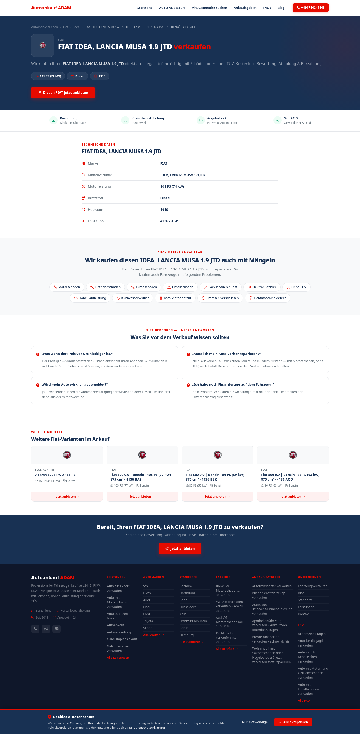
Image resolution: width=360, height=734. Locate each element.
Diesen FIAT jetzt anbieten (63, 92)
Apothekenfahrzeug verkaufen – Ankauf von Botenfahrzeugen (269, 625)
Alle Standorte (191, 642)
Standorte (305, 600)
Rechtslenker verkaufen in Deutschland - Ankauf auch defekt (230, 635)
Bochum (186, 586)
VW (145, 586)
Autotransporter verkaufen (272, 586)
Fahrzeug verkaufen (312, 586)
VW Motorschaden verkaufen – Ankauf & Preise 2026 (230, 603)
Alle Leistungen (119, 657)
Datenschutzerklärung (149, 728)
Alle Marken (153, 635)
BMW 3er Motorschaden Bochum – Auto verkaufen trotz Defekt (227, 588)
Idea (76, 27)
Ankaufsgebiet (245, 8)
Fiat (65, 27)
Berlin (184, 628)
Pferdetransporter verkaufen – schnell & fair (270, 639)
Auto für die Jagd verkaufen (310, 642)
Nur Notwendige (255, 722)
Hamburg (187, 635)
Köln (183, 614)
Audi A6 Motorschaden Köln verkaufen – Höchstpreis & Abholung (230, 619)
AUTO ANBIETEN (172, 8)
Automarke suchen (44, 27)
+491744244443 (311, 7)
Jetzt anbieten (180, 548)
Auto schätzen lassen (117, 615)
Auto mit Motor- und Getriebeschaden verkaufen (313, 673)
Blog (281, 8)
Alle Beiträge (227, 649)
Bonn (183, 600)
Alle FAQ (305, 700)
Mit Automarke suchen (209, 8)
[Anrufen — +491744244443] (35, 629)
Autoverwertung (119, 632)
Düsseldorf (188, 607)
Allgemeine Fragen (312, 634)
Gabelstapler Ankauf (122, 639)
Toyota (148, 621)
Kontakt (303, 614)
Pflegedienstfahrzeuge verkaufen (268, 595)
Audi (146, 600)
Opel (146, 607)
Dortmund (187, 593)
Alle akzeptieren (293, 722)
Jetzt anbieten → (67, 496)
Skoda (147, 628)
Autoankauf (51, 8)
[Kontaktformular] (56, 629)
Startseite (144, 8)
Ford (146, 614)
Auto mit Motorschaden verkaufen (117, 602)
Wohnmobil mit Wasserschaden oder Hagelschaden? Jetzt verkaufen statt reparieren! (272, 655)
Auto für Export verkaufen (118, 588)
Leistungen (306, 607)
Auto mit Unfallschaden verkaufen (308, 689)
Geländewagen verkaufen (118, 648)
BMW (147, 593)
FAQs (267, 8)
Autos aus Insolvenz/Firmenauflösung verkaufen (272, 609)
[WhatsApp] (46, 629)
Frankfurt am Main (193, 621)
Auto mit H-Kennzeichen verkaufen (307, 657)
